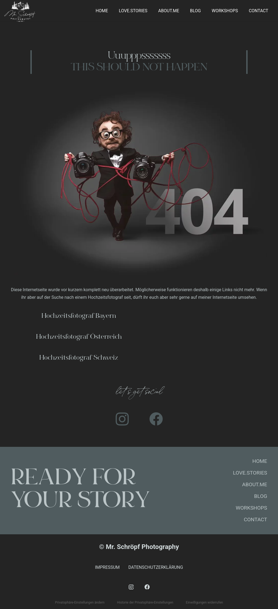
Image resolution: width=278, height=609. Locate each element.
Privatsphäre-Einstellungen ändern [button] (80, 602)
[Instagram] (122, 419)
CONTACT (255, 519)
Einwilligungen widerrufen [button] (204, 602)
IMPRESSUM (107, 567)
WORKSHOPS (251, 508)
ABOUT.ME (254, 484)
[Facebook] (156, 419)
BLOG (260, 496)
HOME (259, 461)
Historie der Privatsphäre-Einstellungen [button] (145, 602)
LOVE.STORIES (250, 473)
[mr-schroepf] (19, 11)
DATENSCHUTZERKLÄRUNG (155, 567)
